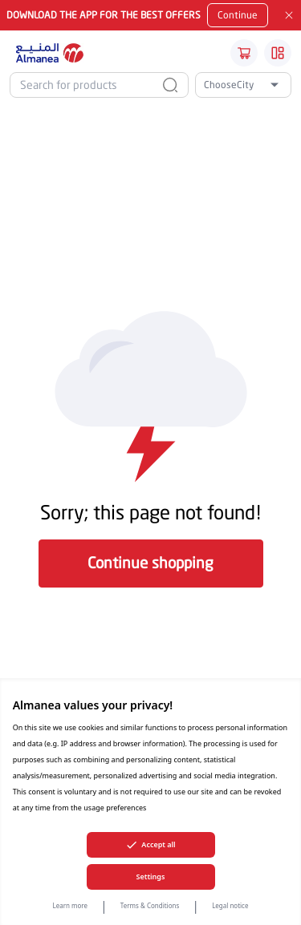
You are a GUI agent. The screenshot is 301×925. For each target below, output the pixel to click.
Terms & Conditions (149, 905)
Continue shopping (150, 562)
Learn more (70, 905)
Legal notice (230, 905)
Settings (150, 876)
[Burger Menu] (277, 53)
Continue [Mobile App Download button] (238, 15)
